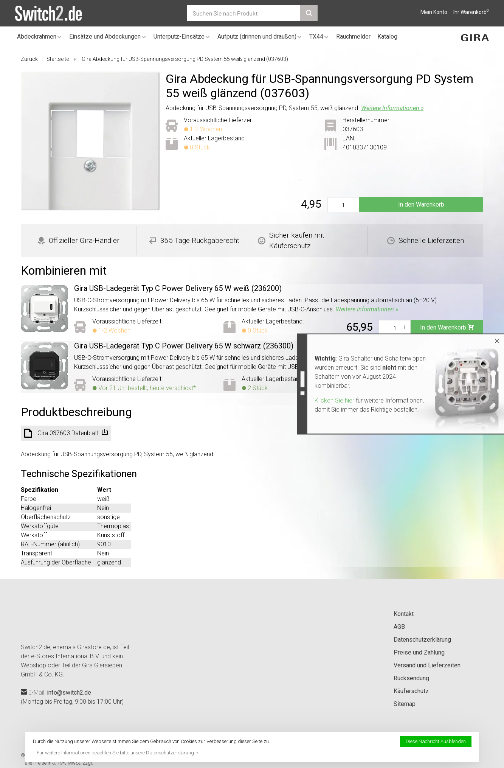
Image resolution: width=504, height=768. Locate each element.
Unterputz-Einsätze (179, 36)
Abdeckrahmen (36, 36)
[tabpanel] (90, 141)
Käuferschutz (411, 691)
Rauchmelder (353, 36)
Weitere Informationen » (392, 108)
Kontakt (404, 613)
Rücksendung (411, 678)
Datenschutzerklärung (422, 639)
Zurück (29, 59)
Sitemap (405, 703)
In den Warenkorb (421, 204)
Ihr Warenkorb (471, 12)
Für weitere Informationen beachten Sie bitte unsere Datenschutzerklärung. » (117, 753)
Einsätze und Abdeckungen (105, 36)
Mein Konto (433, 12)
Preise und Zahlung (419, 652)
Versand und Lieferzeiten (427, 665)
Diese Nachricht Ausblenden (436, 741)
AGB (399, 626)
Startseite (58, 59)
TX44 (316, 36)
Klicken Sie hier (334, 400)
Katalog (387, 36)
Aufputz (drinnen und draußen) (256, 36)
